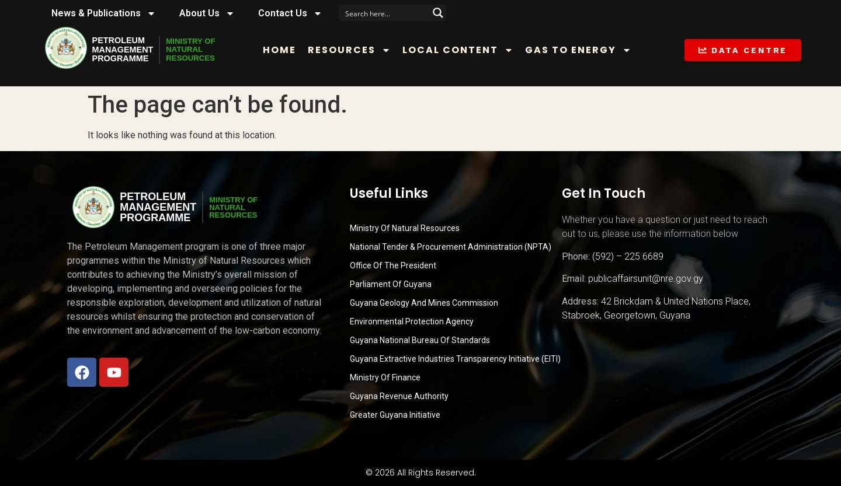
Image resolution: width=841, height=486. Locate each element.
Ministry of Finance (385, 377)
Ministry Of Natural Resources (405, 228)
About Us (207, 13)
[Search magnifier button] (438, 13)
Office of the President (393, 265)
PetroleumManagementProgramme (126, 49)
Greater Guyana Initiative (395, 414)
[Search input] (385, 13)
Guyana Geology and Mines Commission (424, 302)
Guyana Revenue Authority (399, 396)
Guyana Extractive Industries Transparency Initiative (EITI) (455, 358)
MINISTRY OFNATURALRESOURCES (202, 49)
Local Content (466, 50)
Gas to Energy (587, 50)
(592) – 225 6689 (627, 256)
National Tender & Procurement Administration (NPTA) (450, 246)
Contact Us (290, 13)
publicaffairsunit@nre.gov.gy (645, 278)
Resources (358, 50)
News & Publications (103, 13)
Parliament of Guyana (391, 284)
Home (288, 50)
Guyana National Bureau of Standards (420, 340)
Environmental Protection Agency (412, 321)
